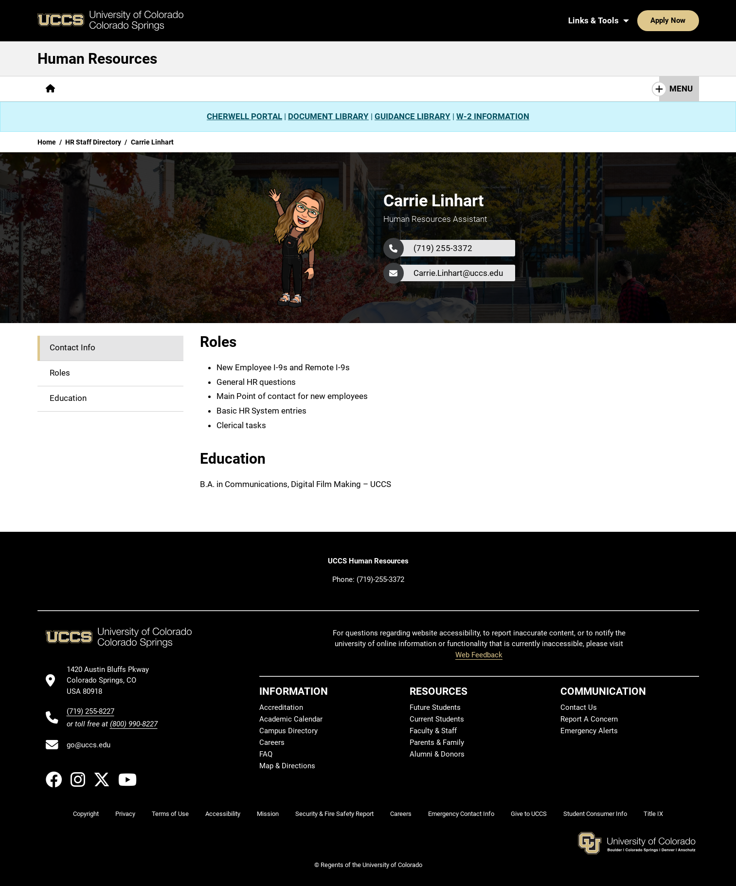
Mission (268, 813)
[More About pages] (90, 88)
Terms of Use (170, 813)
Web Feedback (479, 655)
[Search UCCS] (688, 20)
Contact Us (578, 707)
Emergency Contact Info (461, 813)
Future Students (435, 707)
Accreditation (281, 707)
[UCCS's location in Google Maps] (112, 680)
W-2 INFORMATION (492, 116)
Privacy (125, 813)
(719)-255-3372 (380, 579)
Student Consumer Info (595, 813)
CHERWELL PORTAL (244, 116)
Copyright (86, 813)
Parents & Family (437, 742)
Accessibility (222, 813)
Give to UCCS (529, 813)
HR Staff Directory (93, 142)
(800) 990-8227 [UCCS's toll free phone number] (134, 724)
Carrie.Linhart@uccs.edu (458, 273)
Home (46, 142)
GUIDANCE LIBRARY (412, 116)
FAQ (265, 754)
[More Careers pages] (146, 88)
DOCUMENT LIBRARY (328, 116)
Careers (272, 742)
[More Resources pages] (211, 88)
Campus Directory (288, 730)
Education (68, 398)
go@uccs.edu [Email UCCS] (88, 745)
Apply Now (638, 20)
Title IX (653, 813)
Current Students (437, 719)
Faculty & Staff (433, 730)
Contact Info (72, 347)
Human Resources (97, 58)
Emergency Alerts (589, 730)
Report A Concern (589, 719)
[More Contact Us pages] (283, 88)
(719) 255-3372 (442, 248)
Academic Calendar (291, 719)
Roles (60, 373)
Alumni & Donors (437, 754)
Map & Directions (287, 765)
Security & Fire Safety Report (334, 813)
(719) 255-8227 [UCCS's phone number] (90, 711)
